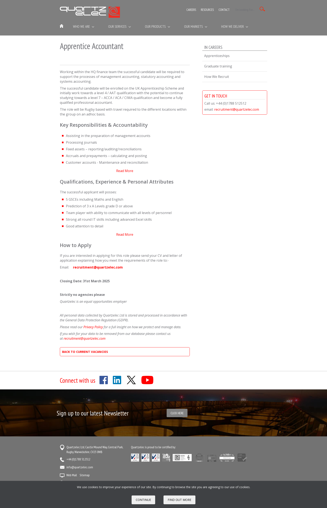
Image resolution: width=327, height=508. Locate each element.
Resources (207, 10)
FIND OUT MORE (179, 500)
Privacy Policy (93, 327)
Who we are (83, 26)
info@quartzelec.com (80, 467)
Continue (143, 500)
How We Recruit (216, 76)
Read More (124, 170)
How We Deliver (234, 26)
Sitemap (85, 475)
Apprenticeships (217, 55)
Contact (224, 10)
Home (62, 26)
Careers (191, 10)
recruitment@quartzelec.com (98, 267)
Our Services (119, 26)
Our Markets (195, 26)
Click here (177, 413)
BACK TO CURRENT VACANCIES (85, 352)
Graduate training (218, 66)
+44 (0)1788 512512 (78, 459)
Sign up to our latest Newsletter (93, 413)
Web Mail (71, 475)
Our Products (157, 26)
